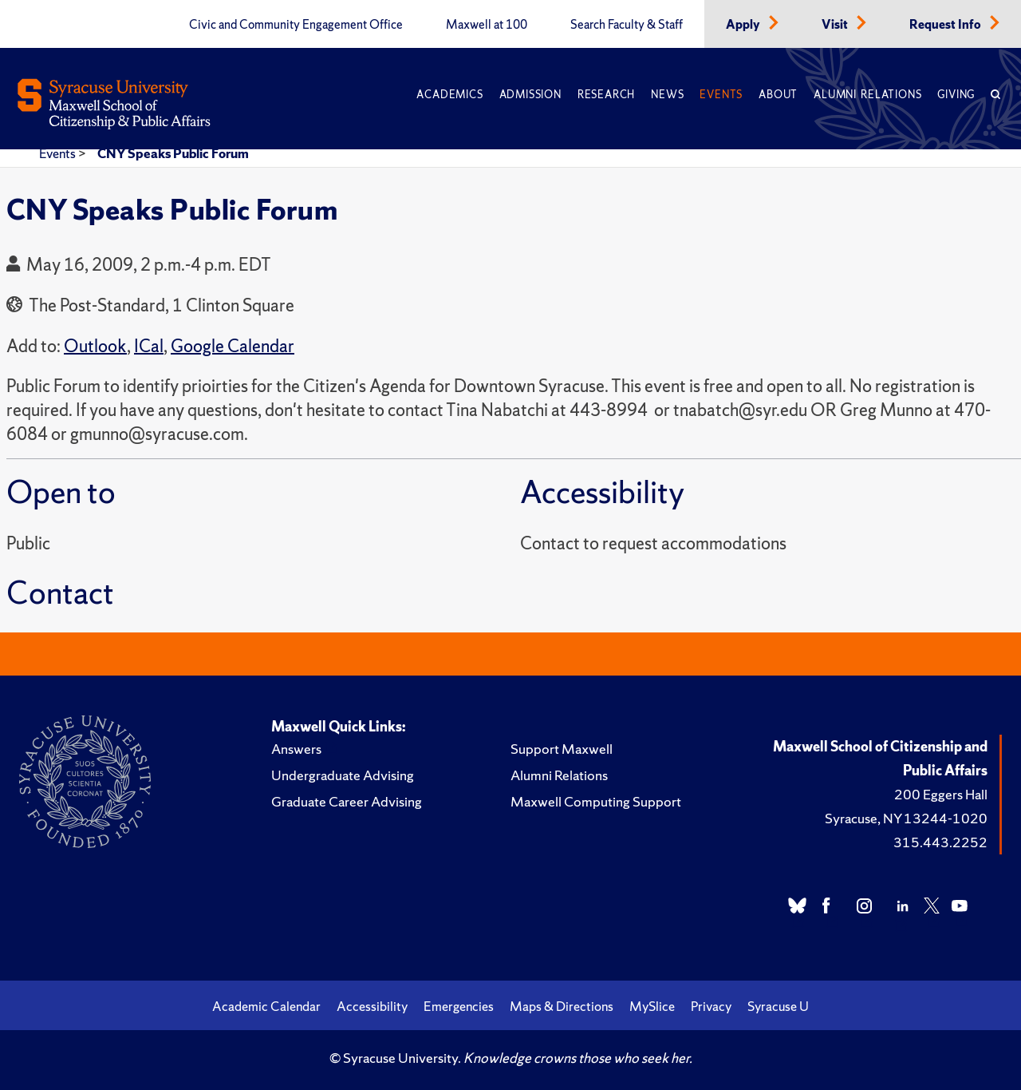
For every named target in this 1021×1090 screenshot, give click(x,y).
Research (606, 94)
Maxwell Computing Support (595, 801)
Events (721, 94)
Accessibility (372, 1006)
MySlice (652, 1006)
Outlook (95, 346)
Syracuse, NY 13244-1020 (906, 818)
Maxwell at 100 (486, 25)
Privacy (711, 1006)
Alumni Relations (867, 94)
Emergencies (459, 1006)
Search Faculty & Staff (626, 25)
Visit (836, 25)
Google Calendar (232, 346)
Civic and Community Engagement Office (296, 25)
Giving (956, 94)
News (667, 94)
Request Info (946, 25)
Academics (449, 94)
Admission (530, 94)
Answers (296, 748)
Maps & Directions (561, 1006)
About (778, 94)
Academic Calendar (266, 1006)
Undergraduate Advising (342, 775)
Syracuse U (778, 1006)
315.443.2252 (940, 842)
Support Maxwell (561, 748)
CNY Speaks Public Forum (173, 153)
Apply (744, 25)
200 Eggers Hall (940, 794)
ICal (149, 346)
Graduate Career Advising (346, 801)
